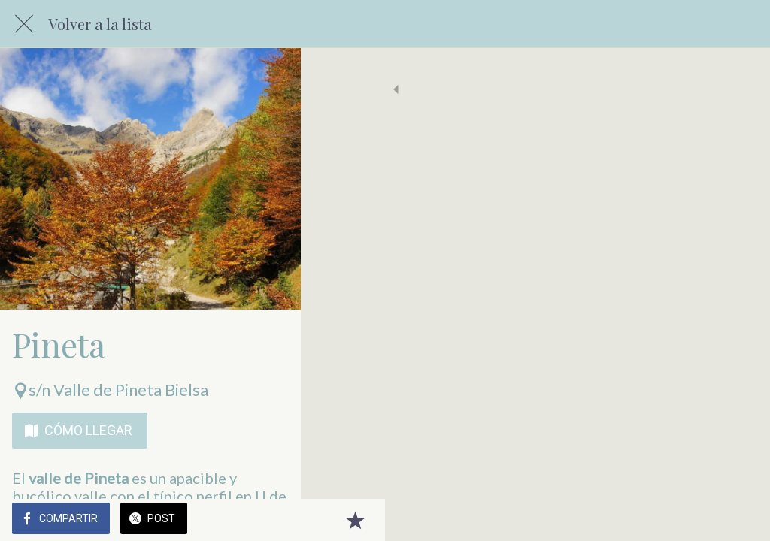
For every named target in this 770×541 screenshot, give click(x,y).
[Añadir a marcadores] (740, 520)
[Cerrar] (24, 24)
